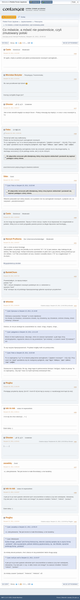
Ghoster (9, 104)
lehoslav (9, 302)
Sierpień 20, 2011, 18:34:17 (11, 108)
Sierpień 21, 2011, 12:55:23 (11, 467)
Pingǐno (9, 383)
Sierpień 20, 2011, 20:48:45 (11, 305)
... (26, 43)
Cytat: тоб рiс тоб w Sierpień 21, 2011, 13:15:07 (23, 558)
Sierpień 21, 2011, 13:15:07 (11, 492)
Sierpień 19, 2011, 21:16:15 (11, 78)
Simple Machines (17, 597)
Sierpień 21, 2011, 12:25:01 (11, 441)
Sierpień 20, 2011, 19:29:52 (11, 180)
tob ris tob (10, 408)
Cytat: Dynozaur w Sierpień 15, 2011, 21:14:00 (22, 311)
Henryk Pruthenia (13, 239)
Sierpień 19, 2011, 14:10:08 (11, 53)
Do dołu (5, 43)
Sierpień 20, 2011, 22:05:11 (11, 412)
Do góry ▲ (76, 597)
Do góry (5, 584)
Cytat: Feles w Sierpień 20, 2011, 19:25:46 (21, 185)
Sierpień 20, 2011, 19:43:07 (11, 242)
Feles (8, 130)
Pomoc (59, 597)
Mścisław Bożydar (14, 75)
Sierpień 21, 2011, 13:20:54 (11, 521)
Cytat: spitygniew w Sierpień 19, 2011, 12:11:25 (22, 332)
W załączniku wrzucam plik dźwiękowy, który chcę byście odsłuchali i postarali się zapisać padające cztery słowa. (41, 157)
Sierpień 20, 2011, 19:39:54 (11, 217)
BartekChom (11, 272)
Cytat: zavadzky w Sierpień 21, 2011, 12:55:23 (22, 527)
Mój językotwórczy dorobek (12, 263)
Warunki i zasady (67, 597)
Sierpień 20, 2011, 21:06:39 (11, 386)
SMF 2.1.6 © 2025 (6, 597)
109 (28, 43)
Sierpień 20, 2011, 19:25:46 (13, 133)
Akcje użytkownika (70, 43)
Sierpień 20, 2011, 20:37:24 (11, 276)
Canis (8, 50)
